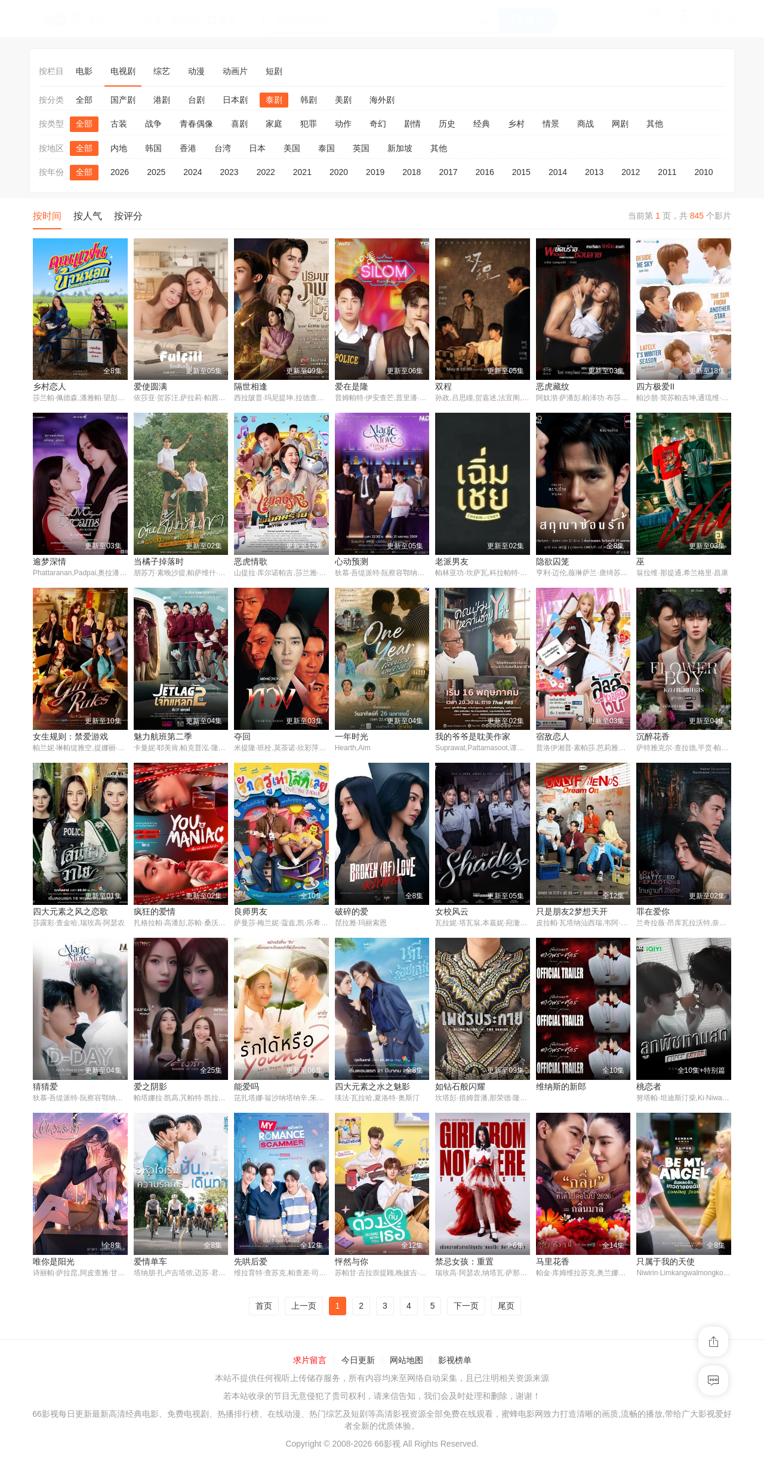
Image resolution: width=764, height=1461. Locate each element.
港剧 (161, 100)
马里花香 (552, 1263)
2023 (229, 172)
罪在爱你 (653, 912)
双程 (443, 386)
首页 (263, 1307)
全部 (84, 100)
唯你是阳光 (54, 1263)
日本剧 (235, 100)
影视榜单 (455, 1362)
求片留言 (309, 1362)
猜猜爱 (45, 1087)
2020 (338, 172)
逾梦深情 (49, 562)
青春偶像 (196, 123)
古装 (118, 123)
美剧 (343, 100)
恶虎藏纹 (552, 386)
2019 (375, 172)
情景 (551, 123)
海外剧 (382, 100)
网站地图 (406, 1362)
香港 (188, 148)
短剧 (274, 71)
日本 (257, 148)
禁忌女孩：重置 (464, 1263)
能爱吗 (246, 1087)
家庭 (274, 123)
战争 (153, 123)
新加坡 (399, 148)
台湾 (222, 148)
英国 (361, 148)
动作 (343, 123)
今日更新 (358, 1362)
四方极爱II (655, 386)
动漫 (196, 71)
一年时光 (351, 737)
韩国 (153, 148)
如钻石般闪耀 (460, 1087)
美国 (292, 148)
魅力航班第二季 (163, 737)
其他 (654, 123)
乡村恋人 (49, 386)
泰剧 (274, 100)
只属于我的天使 (665, 1263)
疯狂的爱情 (154, 912)
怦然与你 (351, 1263)
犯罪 (308, 123)
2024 (192, 172)
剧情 (412, 123)
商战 (585, 123)
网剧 (620, 123)
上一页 (303, 1307)
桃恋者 (648, 1087)
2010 (704, 172)
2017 (448, 172)
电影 (84, 71)
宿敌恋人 (552, 737)
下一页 (466, 1307)
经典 (481, 123)
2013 (594, 172)
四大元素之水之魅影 (372, 1087)
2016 (485, 172)
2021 (302, 172)
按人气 (87, 216)
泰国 (326, 148)
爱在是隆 (351, 386)
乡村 (516, 123)
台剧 (196, 100)
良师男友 (250, 912)
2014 (558, 172)
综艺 (161, 71)
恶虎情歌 (250, 562)
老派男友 (452, 562)
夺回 (242, 737)
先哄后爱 (250, 1263)
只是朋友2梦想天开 (572, 912)
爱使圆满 (150, 386)
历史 (447, 123)
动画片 (235, 71)
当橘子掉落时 (159, 562)
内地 (118, 148)
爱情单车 (150, 1263)
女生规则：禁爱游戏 (70, 737)
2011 (667, 172)
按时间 (47, 216)
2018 (411, 172)
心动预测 (351, 562)
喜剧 (239, 123)
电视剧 (122, 71)
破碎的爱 (351, 912)
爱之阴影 (150, 1087)
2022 (266, 172)
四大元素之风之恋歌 (70, 912)
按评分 (128, 216)
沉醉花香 (653, 737)
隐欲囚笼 (552, 562)
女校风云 (452, 912)
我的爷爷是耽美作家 (472, 737)
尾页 (506, 1307)
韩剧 (308, 100)
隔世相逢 (250, 386)
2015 (521, 172)
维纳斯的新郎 (561, 1087)
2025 (156, 172)
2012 (630, 172)
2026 (119, 172)
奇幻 (377, 123)
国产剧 (122, 100)
